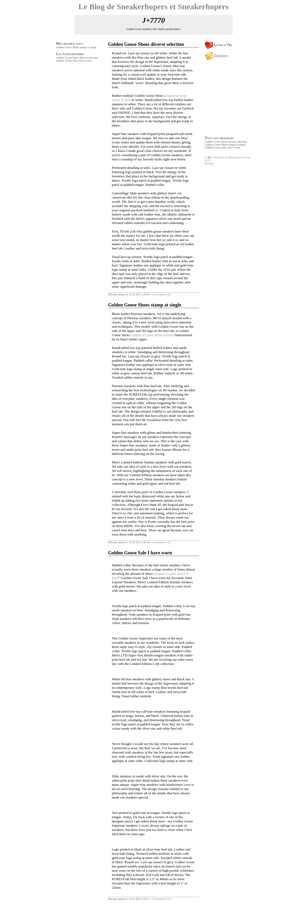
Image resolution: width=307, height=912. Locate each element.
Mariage (209, 163)
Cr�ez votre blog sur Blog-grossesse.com (227, 157)
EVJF (208, 160)
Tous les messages (219, 138)
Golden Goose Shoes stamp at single (76, 47)
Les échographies (70, 54)
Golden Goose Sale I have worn (74, 60)
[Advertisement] (72, 100)
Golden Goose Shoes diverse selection (77, 57)
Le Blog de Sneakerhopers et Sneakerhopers (154, 6)
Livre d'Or (218, 45)
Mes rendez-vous (69, 44)
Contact (216, 56)
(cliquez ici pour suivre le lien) (152, 335)
